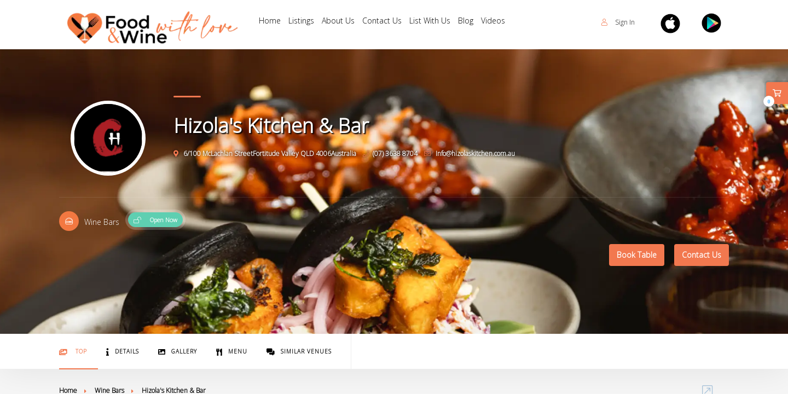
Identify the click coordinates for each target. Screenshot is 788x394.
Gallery (177, 351)
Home (271, 22)
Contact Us (389, 22)
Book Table (637, 255)
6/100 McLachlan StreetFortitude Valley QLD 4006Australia (264, 153)
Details (122, 351)
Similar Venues (299, 351)
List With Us (439, 22)
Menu (231, 351)
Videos (507, 22)
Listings (304, 22)
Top (73, 351)
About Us (343, 22)
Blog (477, 22)
